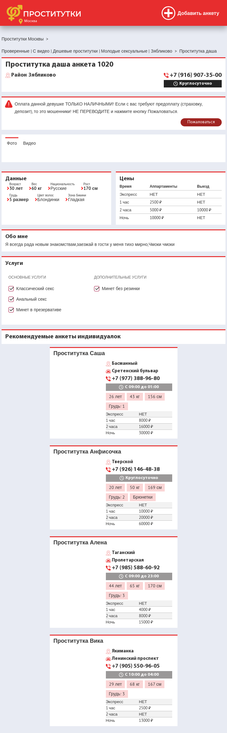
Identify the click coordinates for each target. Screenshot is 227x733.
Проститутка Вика (78, 640)
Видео (29, 143)
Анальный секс (31, 299)
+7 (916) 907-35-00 (196, 75)
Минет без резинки (121, 288)
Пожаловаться (201, 122)
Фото (12, 143)
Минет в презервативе (38, 309)
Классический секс (35, 288)
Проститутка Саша (79, 353)
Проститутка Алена (80, 542)
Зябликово (33, 75)
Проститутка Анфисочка (87, 451)
